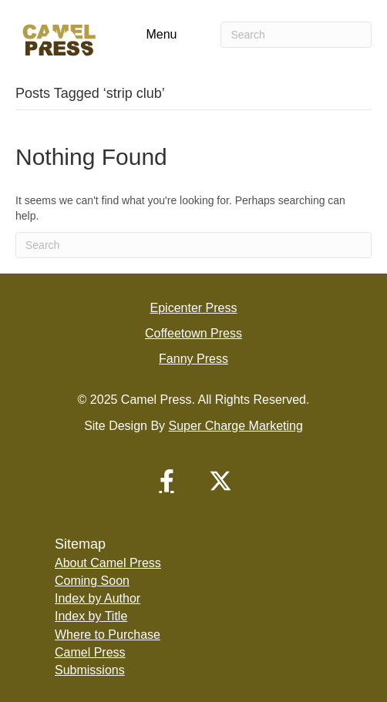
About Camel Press (108, 562)
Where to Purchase (107, 634)
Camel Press (90, 652)
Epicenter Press (193, 307)
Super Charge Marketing (236, 425)
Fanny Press (193, 358)
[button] (166, 481)
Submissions (90, 670)
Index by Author (97, 598)
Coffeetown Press (193, 333)
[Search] (296, 35)
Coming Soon (92, 580)
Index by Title (91, 616)
